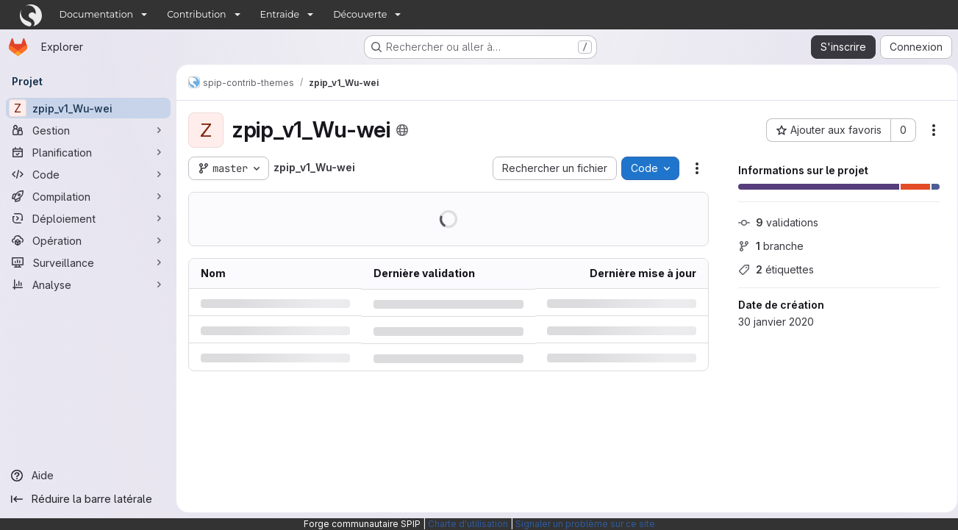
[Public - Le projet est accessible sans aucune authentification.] (402, 130)
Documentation (97, 14)
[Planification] (88, 152)
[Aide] (88, 475)
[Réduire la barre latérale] (88, 499)
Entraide (280, 14)
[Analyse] (88, 284)
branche (765, 246)
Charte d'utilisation (468, 523)
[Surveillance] (88, 262)
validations (773, 222)
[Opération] (88, 240)
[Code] (88, 174)
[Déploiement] (88, 218)
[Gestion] (88, 130)
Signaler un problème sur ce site (585, 523)
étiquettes (771, 269)
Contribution (196, 14)
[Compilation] (88, 196)
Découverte (360, 14)
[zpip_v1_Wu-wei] (88, 108)
